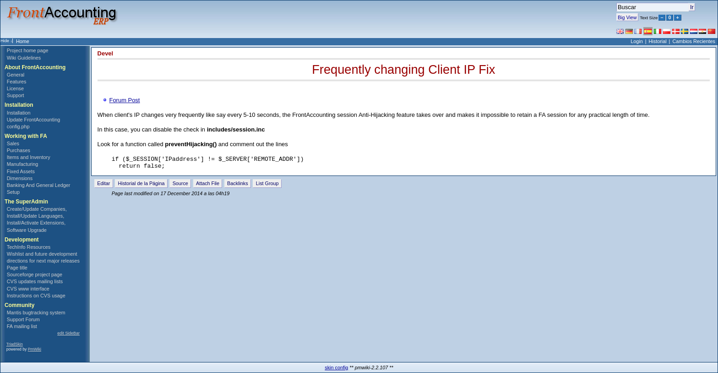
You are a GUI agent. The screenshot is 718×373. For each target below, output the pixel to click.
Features (17, 81)
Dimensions (20, 178)
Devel (106, 53)
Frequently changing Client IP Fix (403, 69)
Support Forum (23, 319)
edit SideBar (68, 333)
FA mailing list (22, 326)
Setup (13, 192)
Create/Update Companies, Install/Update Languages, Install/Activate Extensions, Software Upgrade (37, 219)
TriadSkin (14, 344)
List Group (267, 186)
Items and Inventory (28, 157)
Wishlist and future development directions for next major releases (43, 257)
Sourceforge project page (34, 274)
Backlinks (237, 186)
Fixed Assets (21, 171)
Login (636, 41)
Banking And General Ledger (39, 185)
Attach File (207, 186)
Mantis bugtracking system (36, 312)
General (15, 74)
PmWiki (34, 349)
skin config (336, 367)
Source (180, 186)
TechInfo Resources (28, 247)
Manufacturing (22, 164)
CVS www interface (28, 288)
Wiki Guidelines (24, 57)
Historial (658, 41)
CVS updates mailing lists (35, 281)
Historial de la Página (141, 186)
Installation (19, 112)
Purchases (18, 150)
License (15, 88)
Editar (103, 186)
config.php (18, 126)
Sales (13, 143)
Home (22, 41)
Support (15, 95)
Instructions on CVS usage (36, 295)
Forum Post (124, 100)
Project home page (28, 50)
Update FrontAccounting (33, 119)
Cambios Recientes (693, 41)
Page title (17, 267)
